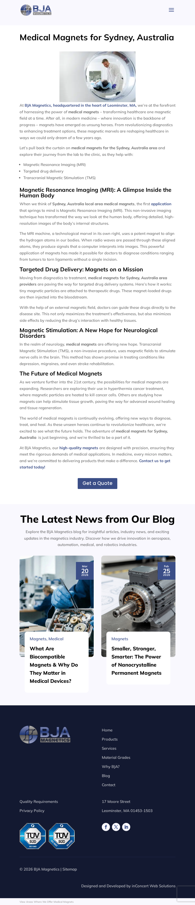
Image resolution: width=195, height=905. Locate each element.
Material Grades (116, 757)
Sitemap (69, 869)
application (161, 203)
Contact (108, 784)
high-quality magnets (78, 447)
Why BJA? (111, 766)
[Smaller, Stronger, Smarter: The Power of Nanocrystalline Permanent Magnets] (138, 724)
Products (110, 739)
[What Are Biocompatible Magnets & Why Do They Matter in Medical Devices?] (57, 724)
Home (107, 730)
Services (109, 748)
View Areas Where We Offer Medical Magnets (47, 901)
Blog (106, 775)
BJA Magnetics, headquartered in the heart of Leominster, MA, (81, 105)
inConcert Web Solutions (153, 885)
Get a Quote (97, 483)
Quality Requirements (39, 801)
